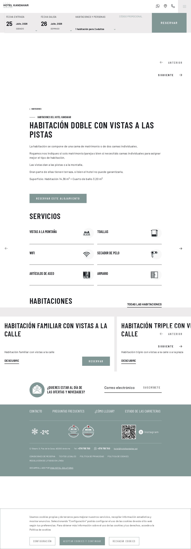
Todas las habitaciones (144, 304)
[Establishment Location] (165, 6)
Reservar (169, 22)
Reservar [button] (96, 434)
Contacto (36, 484)
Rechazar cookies (124, 541)
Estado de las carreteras (143, 484)
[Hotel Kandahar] (14, 6)
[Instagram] (149, 504)
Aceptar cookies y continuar (82, 541)
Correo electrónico (119, 460)
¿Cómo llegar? (105, 484)
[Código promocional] (132, 16)
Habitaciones (36, 109)
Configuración (42, 541)
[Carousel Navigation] (172, 68)
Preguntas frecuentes (68, 484)
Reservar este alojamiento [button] (58, 198)
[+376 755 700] (158, 6)
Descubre (11, 433)
